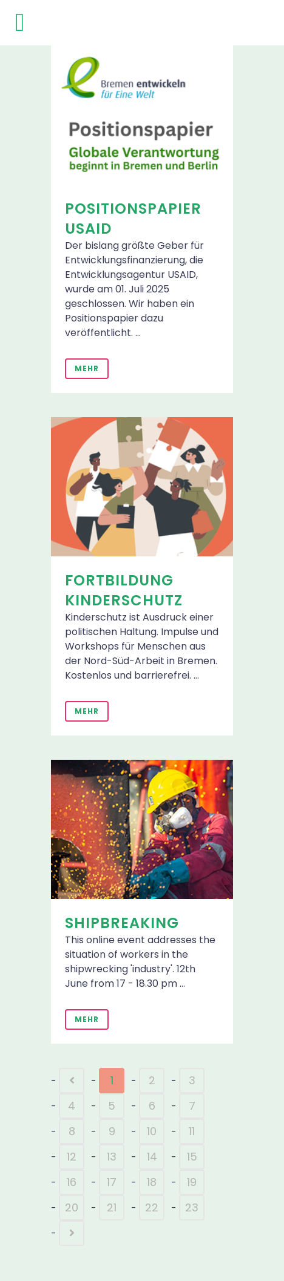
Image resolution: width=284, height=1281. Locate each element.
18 (152, 1182)
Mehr (87, 368)
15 (192, 1156)
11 (192, 1131)
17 (112, 1182)
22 (151, 1207)
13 (112, 1156)
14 (152, 1156)
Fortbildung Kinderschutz (124, 590)
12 (71, 1156)
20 (71, 1207)
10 (152, 1131)
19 (192, 1182)
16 (71, 1182)
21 (112, 1207)
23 (191, 1207)
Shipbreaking (122, 923)
